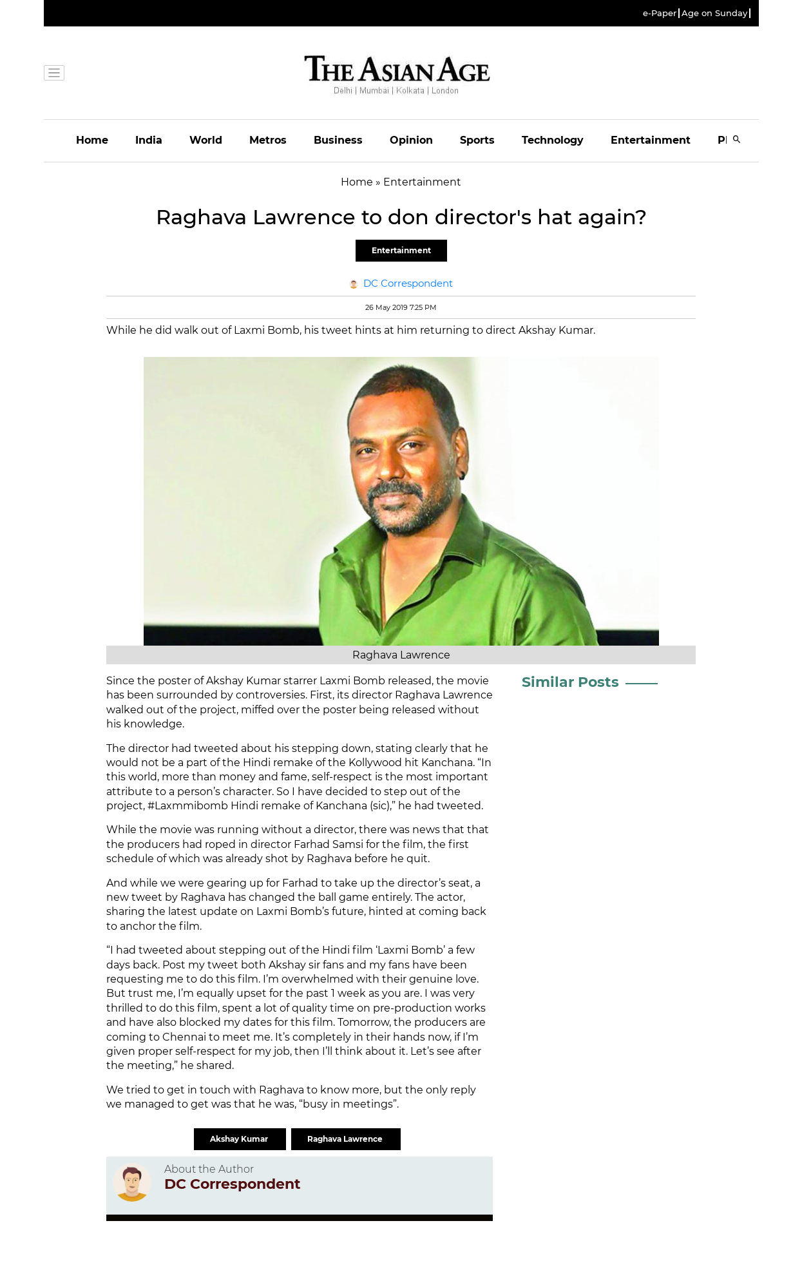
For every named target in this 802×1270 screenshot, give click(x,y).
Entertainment (651, 140)
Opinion (411, 140)
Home (92, 140)
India (148, 140)
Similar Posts (570, 682)
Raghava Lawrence (346, 1139)
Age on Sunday (714, 13)
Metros (268, 140)
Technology (553, 140)
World (205, 140)
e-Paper (659, 13)
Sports (477, 140)
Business (338, 140)
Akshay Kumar (240, 1139)
